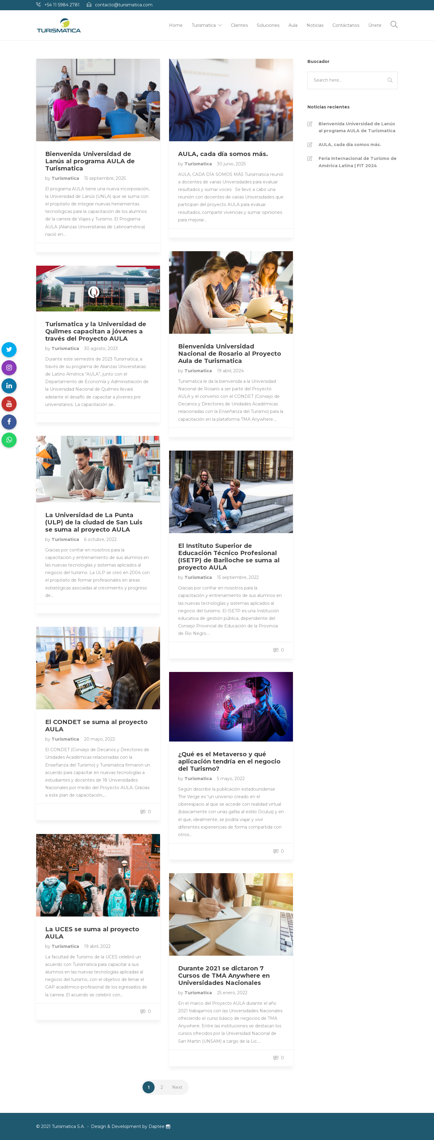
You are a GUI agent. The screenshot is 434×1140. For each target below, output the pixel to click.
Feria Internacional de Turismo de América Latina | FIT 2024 (358, 162)
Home (176, 25)
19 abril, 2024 (230, 370)
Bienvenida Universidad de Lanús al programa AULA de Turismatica (357, 127)
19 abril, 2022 (97, 946)
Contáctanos (345, 25)
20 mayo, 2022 (99, 739)
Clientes (239, 25)
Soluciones (268, 25)
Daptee (159, 1126)
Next (177, 1087)
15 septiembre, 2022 (238, 577)
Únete (375, 25)
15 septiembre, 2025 (105, 178)
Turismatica (204, 25)
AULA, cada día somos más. (350, 144)
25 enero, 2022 (232, 992)
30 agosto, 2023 (101, 348)
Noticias (315, 25)
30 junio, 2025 (231, 164)
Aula (292, 25)
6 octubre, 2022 (100, 539)
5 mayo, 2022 (231, 778)
